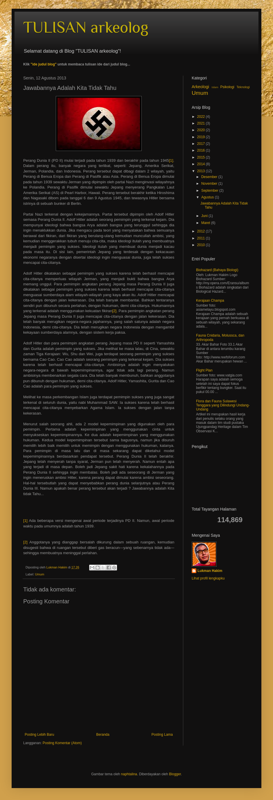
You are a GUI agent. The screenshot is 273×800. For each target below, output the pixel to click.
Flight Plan (204, 370)
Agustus (208, 197)
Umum (39, 574)
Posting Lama (162, 735)
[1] (171, 160)
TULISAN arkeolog (85, 27)
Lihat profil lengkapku (208, 578)
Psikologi (227, 87)
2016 (201, 150)
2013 (201, 171)
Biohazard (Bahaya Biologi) (217, 270)
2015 (201, 157)
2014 (201, 164)
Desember (209, 177)
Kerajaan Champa (210, 300)
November (209, 184)
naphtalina (129, 774)
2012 (201, 231)
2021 (201, 123)
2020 (201, 130)
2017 (201, 144)
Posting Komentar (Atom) (62, 743)
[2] (114, 311)
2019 (201, 137)
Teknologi (243, 87)
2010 (201, 245)
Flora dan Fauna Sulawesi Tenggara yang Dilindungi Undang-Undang (223, 405)
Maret (206, 223)
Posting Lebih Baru (39, 735)
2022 (201, 117)
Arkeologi (200, 86)
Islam (214, 87)
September (210, 191)
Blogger (175, 774)
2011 (201, 238)
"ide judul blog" (43, 64)
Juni (205, 216)
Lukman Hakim (209, 571)
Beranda (102, 735)
